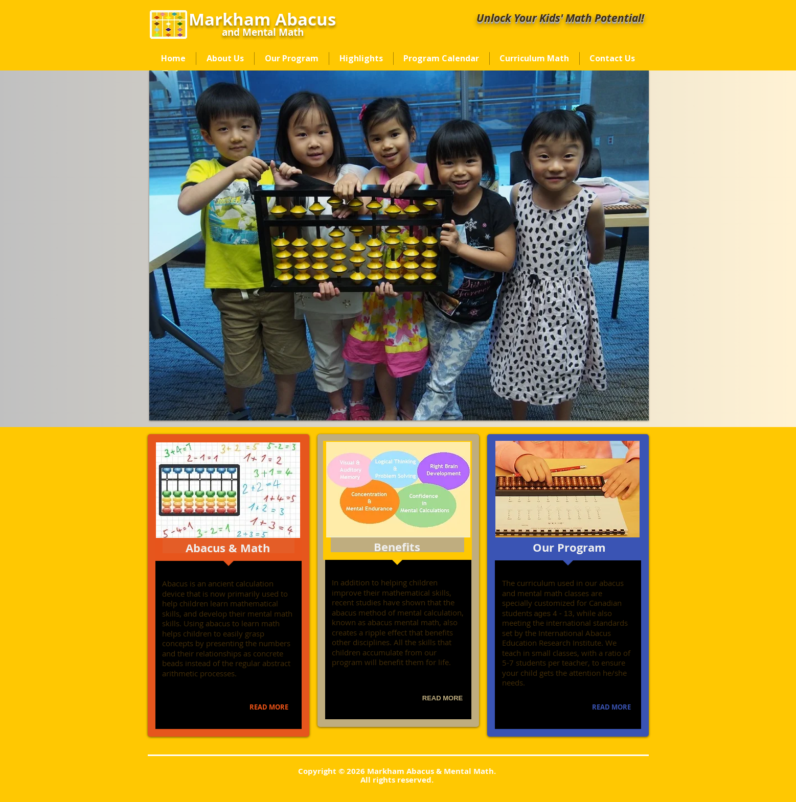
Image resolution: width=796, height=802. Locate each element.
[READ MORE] (269, 707)
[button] (399, 245)
